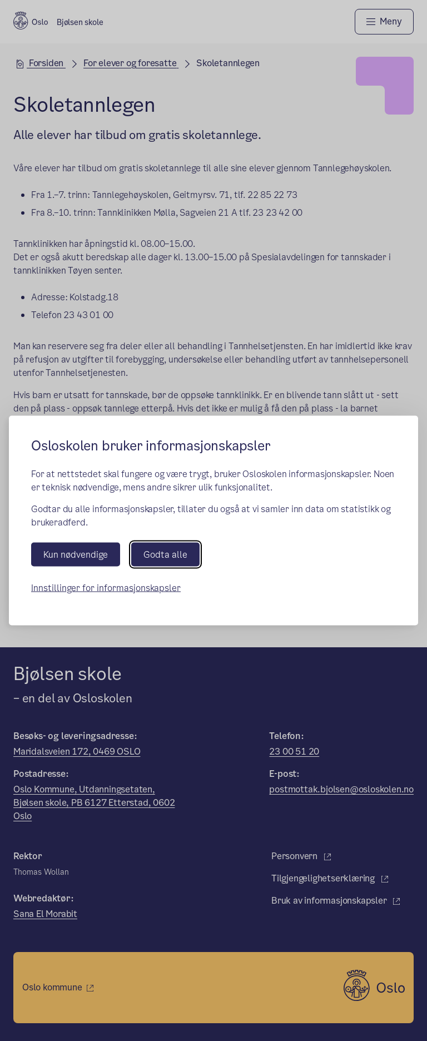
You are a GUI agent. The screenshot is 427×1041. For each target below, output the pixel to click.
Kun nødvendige (75, 554)
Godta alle (165, 554)
